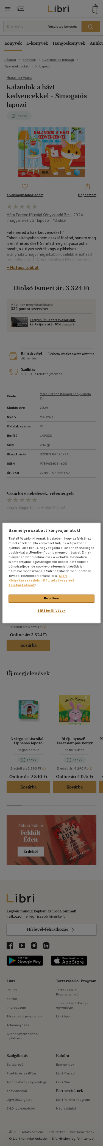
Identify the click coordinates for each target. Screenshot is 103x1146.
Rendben (51, 598)
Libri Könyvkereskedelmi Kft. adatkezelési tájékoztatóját (41, 580)
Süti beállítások (51, 611)
